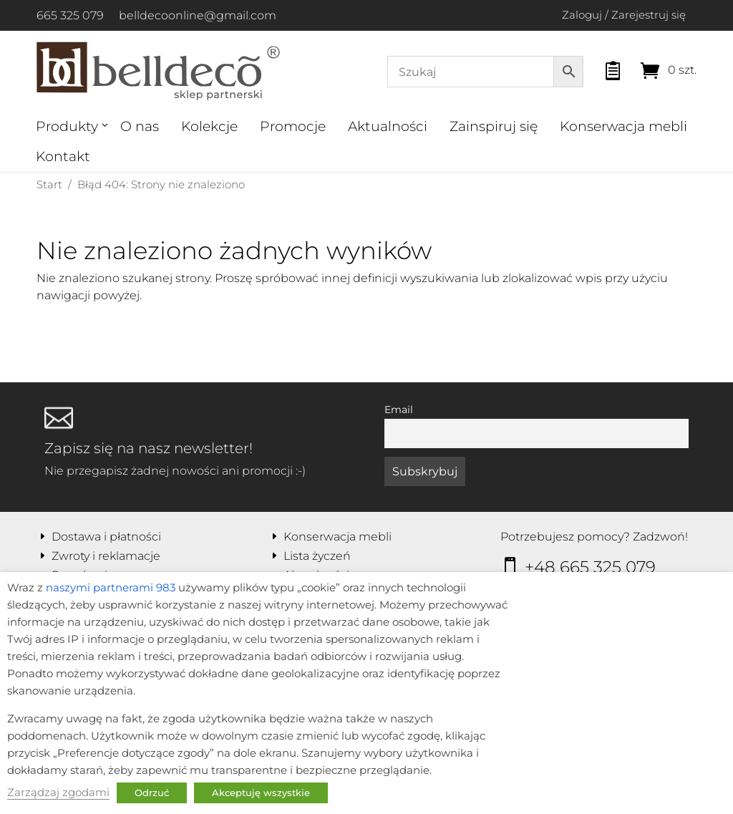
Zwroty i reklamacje (106, 556)
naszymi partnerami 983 (110, 587)
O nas (139, 126)
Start (49, 184)
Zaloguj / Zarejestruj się (624, 14)
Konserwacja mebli (623, 126)
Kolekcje (209, 126)
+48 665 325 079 (590, 567)
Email (398, 409)
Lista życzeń (317, 556)
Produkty (67, 126)
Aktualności (387, 126)
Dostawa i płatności (106, 536)
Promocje (293, 126)
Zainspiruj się (494, 126)
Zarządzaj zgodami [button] (58, 792)
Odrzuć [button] (152, 792)
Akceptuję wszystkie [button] (261, 792)
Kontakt (63, 156)
